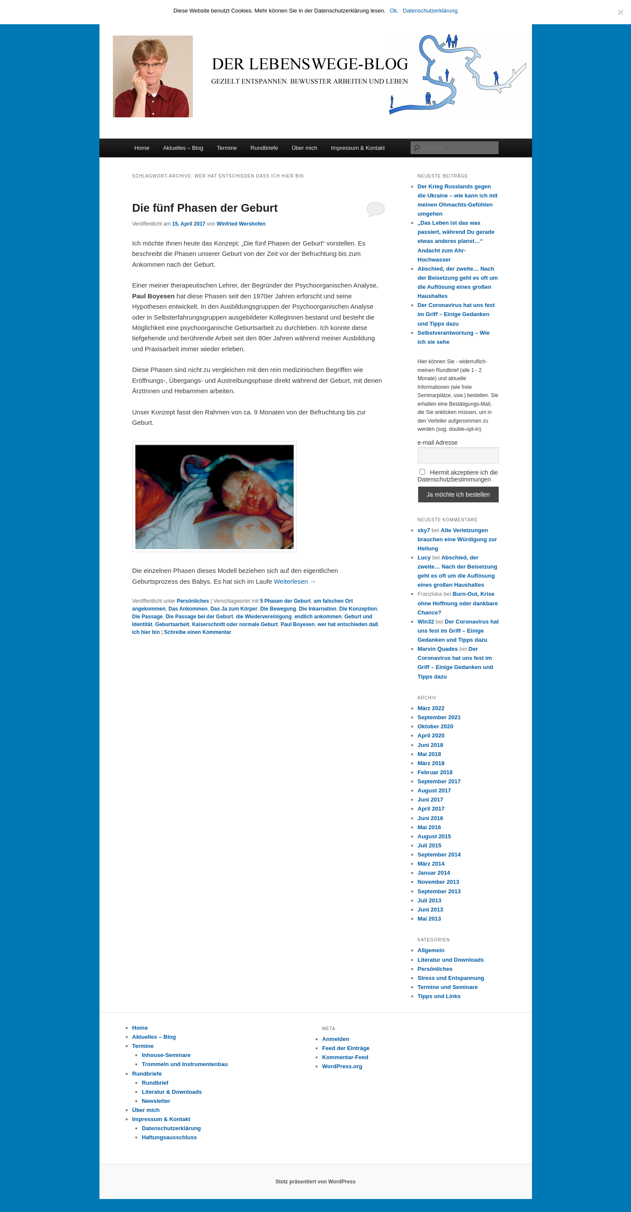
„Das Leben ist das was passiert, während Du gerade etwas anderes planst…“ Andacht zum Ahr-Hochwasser (456, 241)
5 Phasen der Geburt (285, 601)
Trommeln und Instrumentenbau (185, 1064)
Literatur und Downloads (451, 960)
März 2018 (431, 763)
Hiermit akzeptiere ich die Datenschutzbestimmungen (458, 476)
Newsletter (156, 1101)
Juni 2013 (430, 909)
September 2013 (439, 891)
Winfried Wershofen (241, 224)
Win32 (426, 621)
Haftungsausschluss (169, 1137)
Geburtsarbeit (172, 624)
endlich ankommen (318, 617)
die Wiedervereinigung (264, 617)
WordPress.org (342, 1066)
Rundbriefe (264, 148)
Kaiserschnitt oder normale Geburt (235, 624)
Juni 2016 (430, 818)
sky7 (424, 530)
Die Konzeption (358, 609)
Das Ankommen (188, 609)
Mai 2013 (429, 918)
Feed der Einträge (346, 1048)
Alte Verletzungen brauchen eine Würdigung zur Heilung (457, 539)
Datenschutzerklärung (171, 1128)
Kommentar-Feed (345, 1057)
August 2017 (434, 790)
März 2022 (431, 708)
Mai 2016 (429, 827)
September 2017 (439, 781)
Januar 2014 (434, 872)
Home (142, 148)
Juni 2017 (430, 799)
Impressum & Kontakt (357, 148)
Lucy (424, 557)
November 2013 (438, 882)
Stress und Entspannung (451, 978)
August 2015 (434, 836)
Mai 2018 (429, 754)
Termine (227, 148)
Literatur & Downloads (172, 1092)
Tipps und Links (439, 996)
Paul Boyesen (298, 624)
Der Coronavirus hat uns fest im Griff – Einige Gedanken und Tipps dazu (456, 314)
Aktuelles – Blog (183, 148)
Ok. (394, 10)
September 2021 (439, 717)
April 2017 (431, 808)
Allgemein (431, 950)
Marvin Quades (438, 649)
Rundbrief (155, 1082)
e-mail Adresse (438, 442)
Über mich (304, 148)
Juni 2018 (430, 745)
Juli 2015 (430, 845)
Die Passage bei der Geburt (199, 617)
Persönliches (193, 601)
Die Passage (147, 617)
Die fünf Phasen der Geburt (205, 207)
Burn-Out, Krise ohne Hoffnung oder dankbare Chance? (458, 603)
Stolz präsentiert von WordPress (315, 1182)
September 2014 (439, 854)
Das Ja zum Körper (233, 609)
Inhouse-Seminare (166, 1055)
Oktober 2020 (435, 726)
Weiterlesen (295, 581)
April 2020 (431, 735)
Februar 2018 (435, 772)
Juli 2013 (430, 900)
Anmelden (335, 1039)
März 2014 (431, 863)
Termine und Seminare (448, 987)
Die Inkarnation (317, 609)
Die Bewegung (278, 609)
